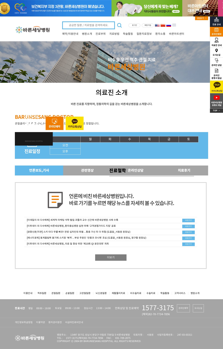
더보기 (111, 257)
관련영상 (87, 170)
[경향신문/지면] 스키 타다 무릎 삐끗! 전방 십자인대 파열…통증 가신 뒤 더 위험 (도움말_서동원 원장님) (78, 232)
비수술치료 (135, 293)
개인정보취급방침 (24, 322)
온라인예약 (183, 308)
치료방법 (114, 34)
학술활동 (128, 34)
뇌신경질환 (101, 293)
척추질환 (41, 293)
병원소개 (87, 34)
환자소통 (160, 34)
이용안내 (27, 293)
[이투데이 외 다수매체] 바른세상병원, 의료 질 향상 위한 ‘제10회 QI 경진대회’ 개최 (68, 243)
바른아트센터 (176, 34)
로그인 (134, 25)
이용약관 (40, 322)
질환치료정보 (144, 34)
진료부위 (101, 34)
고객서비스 (180, 293)
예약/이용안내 (70, 34)
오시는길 (198, 308)
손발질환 (69, 293)
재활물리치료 (118, 293)
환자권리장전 (55, 322)
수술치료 (150, 293)
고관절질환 (85, 293)
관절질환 (55, 293)
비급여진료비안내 (74, 322)
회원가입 (148, 25)
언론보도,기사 (39, 170)
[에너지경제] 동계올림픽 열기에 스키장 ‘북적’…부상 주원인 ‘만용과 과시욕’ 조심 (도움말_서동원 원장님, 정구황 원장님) (86, 238)
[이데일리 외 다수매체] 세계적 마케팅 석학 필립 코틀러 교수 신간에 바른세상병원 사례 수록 (72, 220)
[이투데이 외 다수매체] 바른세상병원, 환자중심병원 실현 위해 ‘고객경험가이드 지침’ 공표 (71, 226)
